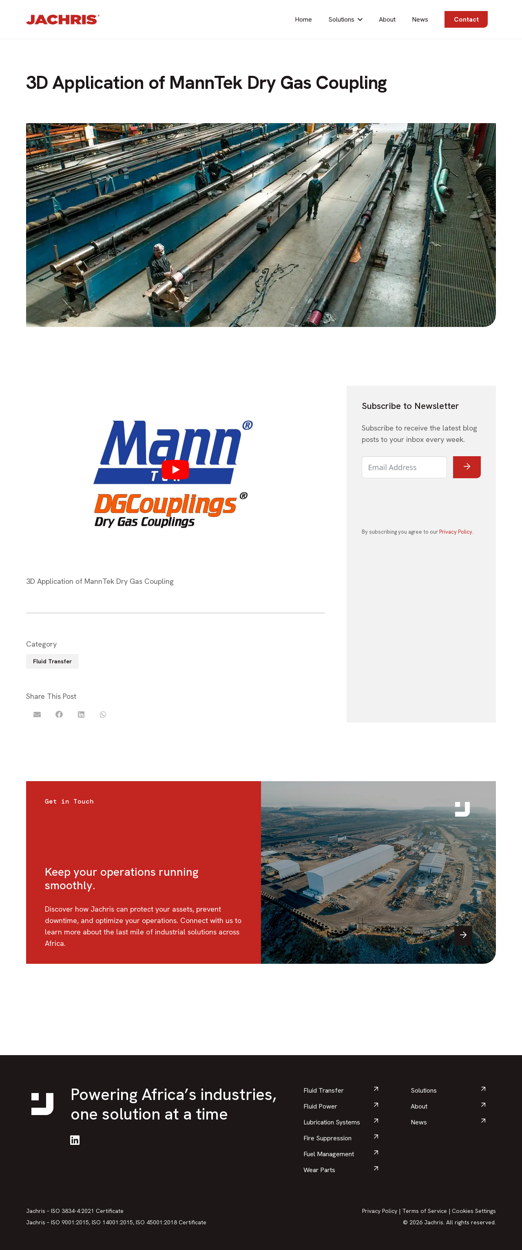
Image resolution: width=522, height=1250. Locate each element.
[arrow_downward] (376, 1090)
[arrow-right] (463, 935)
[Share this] (59, 714)
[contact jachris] (378, 872)
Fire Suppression (327, 1138)
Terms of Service (424, 1211)
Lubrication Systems (331, 1122)
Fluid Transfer (323, 1090)
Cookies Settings (474, 1211)
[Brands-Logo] (63, 19)
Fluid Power (320, 1106)
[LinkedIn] (75, 1140)
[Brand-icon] (462, 809)
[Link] (143, 872)
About (419, 1106)
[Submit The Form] (467, 467)
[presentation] (424, 502)
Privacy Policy (455, 531)
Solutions (424, 1090)
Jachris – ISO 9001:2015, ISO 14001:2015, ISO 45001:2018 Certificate (116, 1222)
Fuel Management (328, 1154)
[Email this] (37, 714)
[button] (360, 19)
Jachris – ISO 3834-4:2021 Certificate (75, 1211)
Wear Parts (319, 1170)
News (419, 1122)
